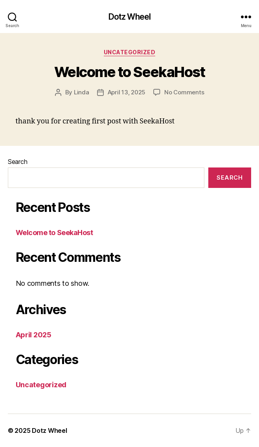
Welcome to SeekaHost (129, 72)
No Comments (184, 92)
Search (17, 162)
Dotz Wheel (129, 17)
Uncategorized (130, 52)
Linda (81, 92)
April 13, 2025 (126, 92)
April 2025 (33, 335)
